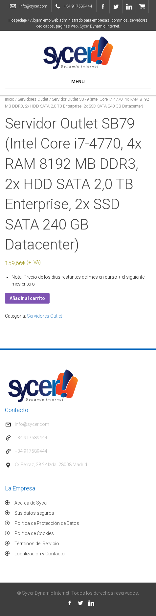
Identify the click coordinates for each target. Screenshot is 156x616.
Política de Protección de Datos (46, 523)
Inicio (9, 99)
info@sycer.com (33, 6)
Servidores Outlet (33, 99)
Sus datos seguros (34, 513)
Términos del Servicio (36, 543)
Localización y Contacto (39, 553)
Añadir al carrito (27, 298)
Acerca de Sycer (31, 503)
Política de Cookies (34, 533)
